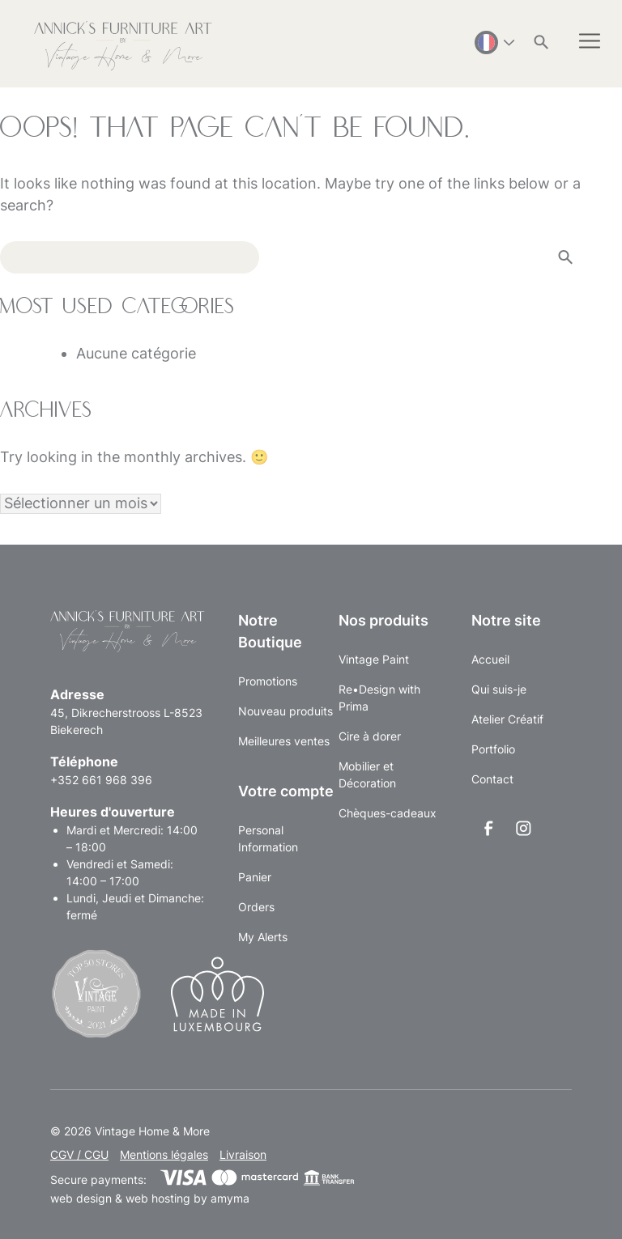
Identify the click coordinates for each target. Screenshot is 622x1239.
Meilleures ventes (284, 741)
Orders (256, 907)
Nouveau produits (285, 711)
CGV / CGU (79, 1154)
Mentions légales (164, 1154)
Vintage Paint (374, 659)
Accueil (490, 659)
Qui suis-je (498, 689)
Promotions (267, 681)
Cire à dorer (370, 736)
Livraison (242, 1154)
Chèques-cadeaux (388, 813)
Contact (492, 779)
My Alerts (263, 937)
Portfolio (493, 749)
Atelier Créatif (507, 719)
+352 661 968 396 (101, 780)
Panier (254, 877)
